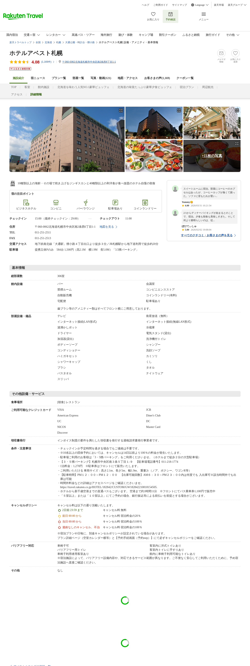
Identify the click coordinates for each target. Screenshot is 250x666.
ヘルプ (145, 4)
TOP (13, 87)
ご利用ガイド (160, 4)
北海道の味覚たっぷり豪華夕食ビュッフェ (144, 87)
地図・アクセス (128, 78)
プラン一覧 (59, 78)
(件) (48, 62)
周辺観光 (208, 87)
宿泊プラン (187, 87)
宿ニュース (38, 78)
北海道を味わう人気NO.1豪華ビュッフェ (83, 87)
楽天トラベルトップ (20, 42)
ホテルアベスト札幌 (35, 53)
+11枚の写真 (212, 156)
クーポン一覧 (185, 78)
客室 (27, 87)
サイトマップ (179, 4)
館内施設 (43, 87)
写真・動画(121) (101, 78)
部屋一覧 (78, 78)
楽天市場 (219, 4)
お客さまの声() (157, 78)
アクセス (17, 94)
